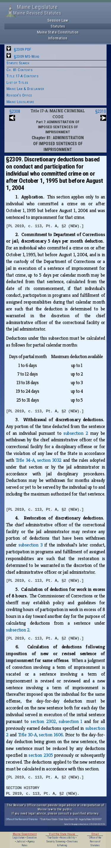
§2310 (100, 111)
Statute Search (18, 63)
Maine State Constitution (58, 32)
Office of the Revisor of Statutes (22, 819)
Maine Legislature (20, 102)
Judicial (20, 841)
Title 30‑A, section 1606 (40, 735)
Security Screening (55, 841)
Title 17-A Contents (23, 76)
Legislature (18, 837)
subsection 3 (30, 545)
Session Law (57, 20)
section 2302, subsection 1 (56, 721)
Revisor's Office (19, 95)
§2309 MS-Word (26, 56)
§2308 (14, 111)
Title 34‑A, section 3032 (39, 460)
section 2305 (40, 755)
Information (57, 38)
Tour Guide (52, 837)
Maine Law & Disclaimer (25, 88)
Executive (32, 837)
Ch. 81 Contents (20, 70)
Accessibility (67, 837)
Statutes (58, 26)
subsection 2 (75, 433)
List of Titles (17, 82)
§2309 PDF (22, 49)
